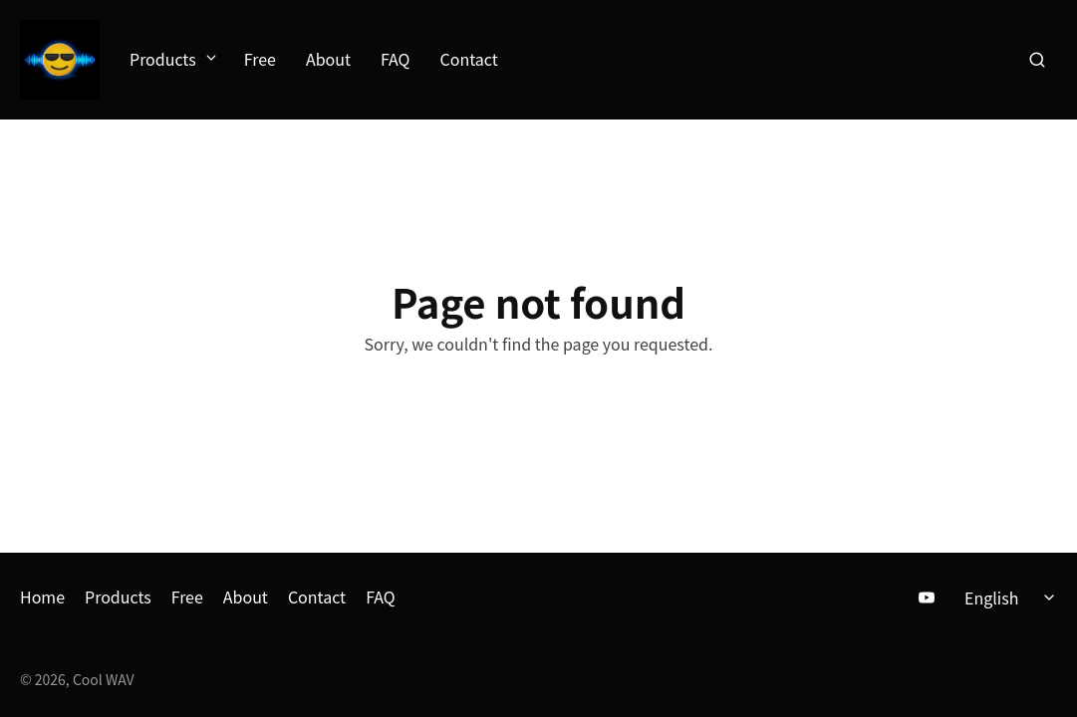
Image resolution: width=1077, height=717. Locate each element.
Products (172, 60)
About (328, 60)
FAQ (395, 60)
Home (42, 596)
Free (260, 60)
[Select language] (1012, 597)
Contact (469, 60)
